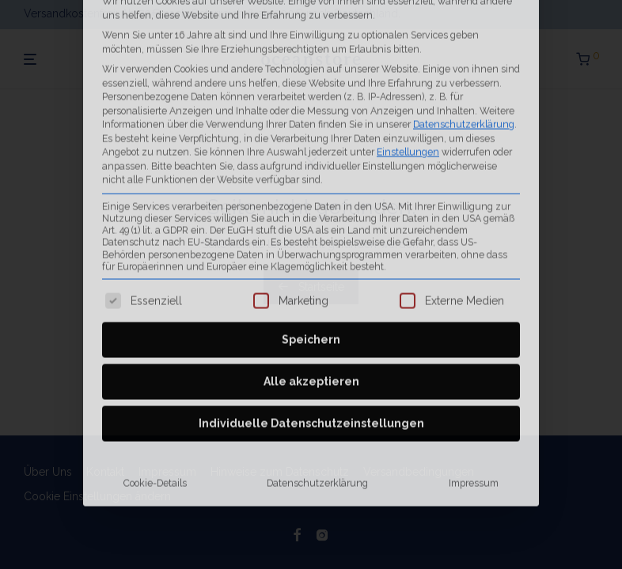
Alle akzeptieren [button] (311, 269)
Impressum (474, 371)
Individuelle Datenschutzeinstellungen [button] (311, 311)
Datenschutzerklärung (463, 11)
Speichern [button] (311, 227)
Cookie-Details (155, 371)
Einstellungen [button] (408, 39)
